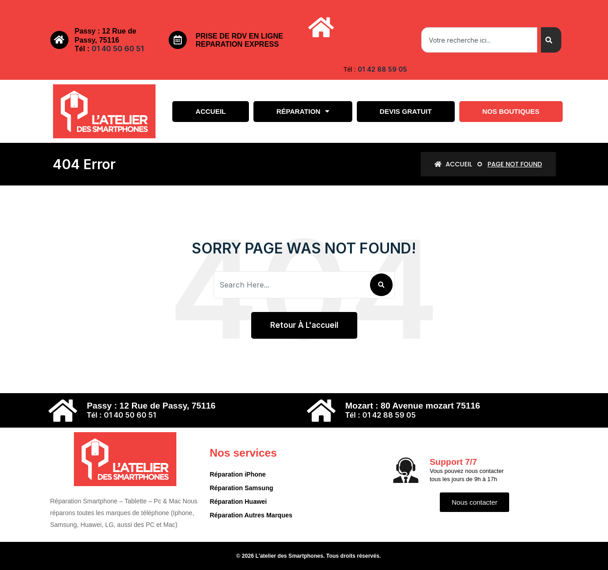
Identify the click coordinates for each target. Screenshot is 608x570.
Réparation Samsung (241, 488)
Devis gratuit (405, 111)
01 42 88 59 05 (382, 69)
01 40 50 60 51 (118, 48)
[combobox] (479, 40)
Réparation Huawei (238, 501)
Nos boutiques (511, 111)
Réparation (303, 111)
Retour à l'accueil (304, 325)
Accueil (210, 111)
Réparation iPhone (237, 474)
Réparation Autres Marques (250, 515)
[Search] (551, 40)
